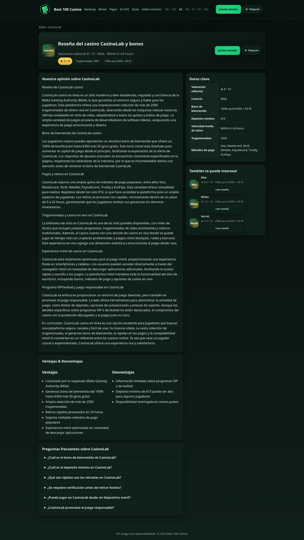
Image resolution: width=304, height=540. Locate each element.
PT (199, 9)
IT (193, 9)
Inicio (42, 27)
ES (180, 9)
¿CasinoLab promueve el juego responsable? (81, 507)
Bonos (103, 9)
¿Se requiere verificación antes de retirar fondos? (84, 487)
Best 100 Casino (68, 9)
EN (167, 9)
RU (206, 9)
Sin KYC (124, 9)
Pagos (113, 9)
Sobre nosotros (151, 9)
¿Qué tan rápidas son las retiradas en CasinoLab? (84, 477)
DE (174, 9)
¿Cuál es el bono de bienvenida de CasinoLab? (82, 457)
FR (187, 9)
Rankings (90, 9)
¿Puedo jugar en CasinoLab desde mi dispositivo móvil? (89, 497)
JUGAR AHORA (228, 9)
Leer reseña (222, 189)
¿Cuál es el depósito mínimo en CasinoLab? (80, 467)
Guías (135, 9)
